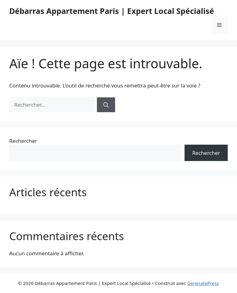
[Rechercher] (106, 104)
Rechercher (23, 140)
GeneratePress (203, 283)
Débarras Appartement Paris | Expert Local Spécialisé (111, 11)
